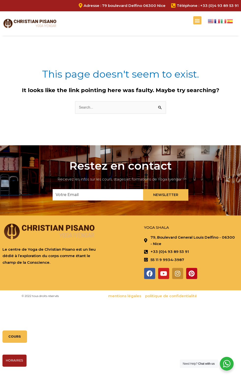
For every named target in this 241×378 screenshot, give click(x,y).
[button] (197, 20)
